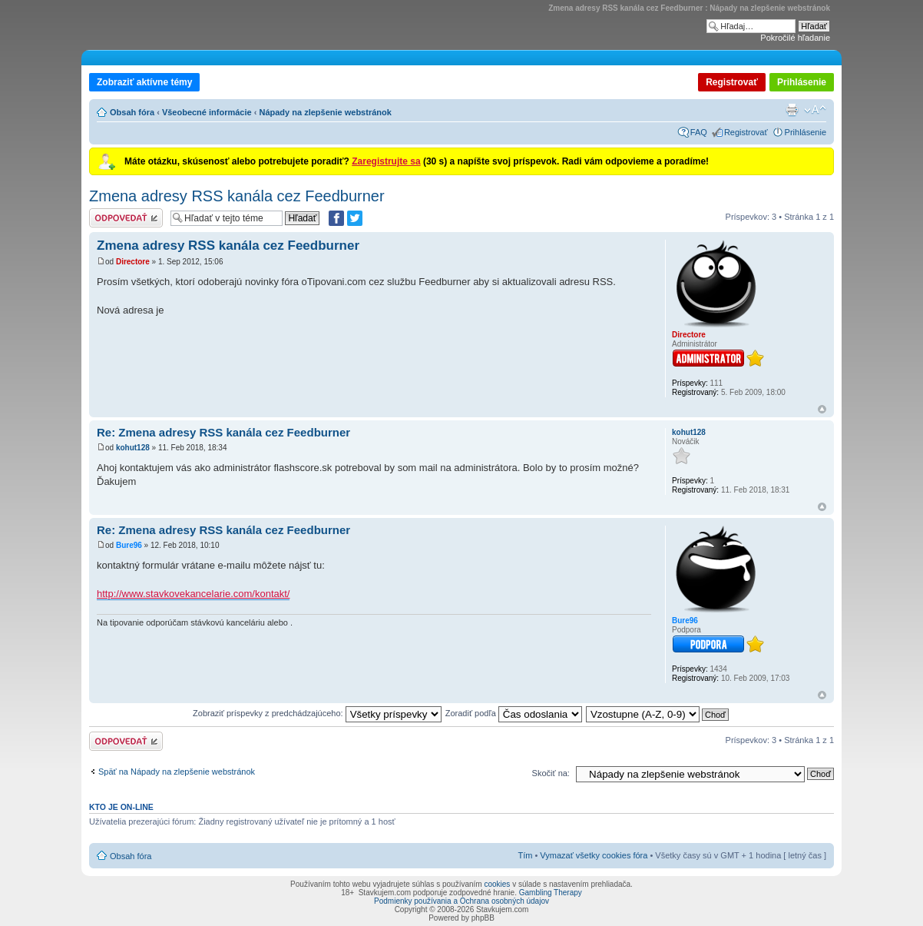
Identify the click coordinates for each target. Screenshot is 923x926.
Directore (133, 261)
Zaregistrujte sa (386, 161)
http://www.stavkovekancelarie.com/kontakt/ (193, 593)
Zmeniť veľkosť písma (815, 110)
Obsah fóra (132, 112)
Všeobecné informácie (207, 112)
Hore (822, 409)
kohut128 (133, 447)
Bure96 (129, 545)
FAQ (698, 132)
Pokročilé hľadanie (795, 37)
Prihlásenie (801, 82)
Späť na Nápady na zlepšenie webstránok (176, 771)
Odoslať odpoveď (126, 217)
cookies (497, 884)
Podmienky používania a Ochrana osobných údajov (461, 901)
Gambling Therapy (550, 892)
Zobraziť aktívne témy (144, 82)
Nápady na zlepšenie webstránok (325, 112)
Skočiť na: (551, 773)
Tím (525, 855)
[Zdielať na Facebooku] (336, 218)
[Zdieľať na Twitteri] (355, 218)
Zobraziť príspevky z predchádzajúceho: (317, 713)
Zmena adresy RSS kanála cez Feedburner (237, 196)
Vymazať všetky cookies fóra (593, 855)
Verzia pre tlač (791, 110)
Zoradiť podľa (513, 713)
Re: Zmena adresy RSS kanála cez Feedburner (223, 432)
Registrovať (732, 82)
